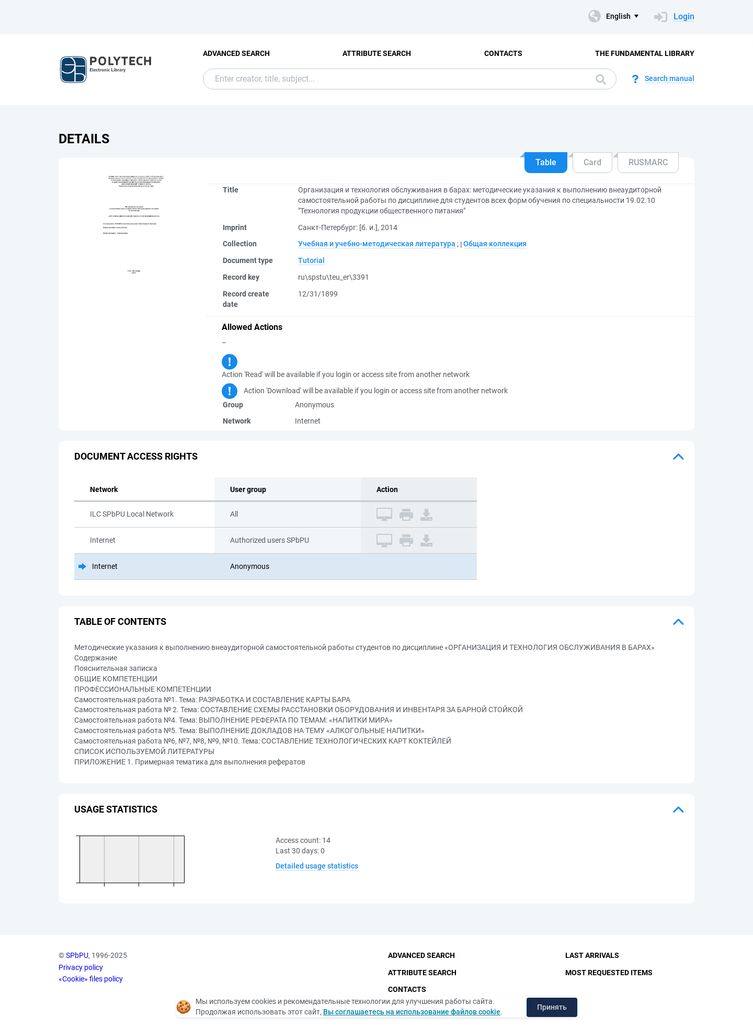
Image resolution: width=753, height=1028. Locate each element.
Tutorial (311, 260)
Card (592, 162)
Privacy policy (81, 967)
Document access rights (136, 456)
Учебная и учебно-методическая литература (376, 243)
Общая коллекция (495, 243)
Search (601, 79)
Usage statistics (115, 809)
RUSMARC (648, 162)
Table (545, 162)
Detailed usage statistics (317, 866)
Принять (552, 1007)
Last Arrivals (592, 955)
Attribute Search (377, 53)
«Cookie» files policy (91, 979)
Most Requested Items (609, 972)
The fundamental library (644, 53)
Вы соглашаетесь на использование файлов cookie (411, 1012)
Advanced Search (236, 53)
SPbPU (77, 955)
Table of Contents (120, 621)
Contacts (503, 53)
